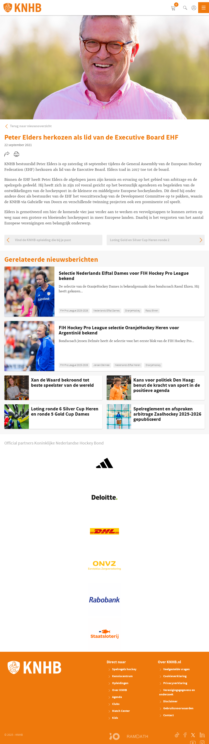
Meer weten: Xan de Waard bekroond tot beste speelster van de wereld (53, 387)
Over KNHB (117, 690)
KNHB (34, 667)
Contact (166, 715)
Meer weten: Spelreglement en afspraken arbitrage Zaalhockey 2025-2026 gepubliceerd (156, 416)
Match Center (119, 711)
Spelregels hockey (122, 669)
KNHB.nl (22, 7)
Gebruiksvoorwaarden (176, 708)
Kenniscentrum (120, 676)
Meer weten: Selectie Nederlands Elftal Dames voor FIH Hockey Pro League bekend (104, 292)
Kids (113, 718)
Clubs (113, 704)
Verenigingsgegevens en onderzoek (177, 692)
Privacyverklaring (173, 683)
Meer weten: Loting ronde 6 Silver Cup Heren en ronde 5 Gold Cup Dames (53, 416)
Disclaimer (168, 701)
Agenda (115, 697)
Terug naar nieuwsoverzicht (28, 126)
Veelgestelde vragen (174, 669)
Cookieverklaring (172, 676)
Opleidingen (118, 683)
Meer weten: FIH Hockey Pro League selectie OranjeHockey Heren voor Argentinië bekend (104, 346)
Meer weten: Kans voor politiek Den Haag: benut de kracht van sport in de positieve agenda (156, 387)
